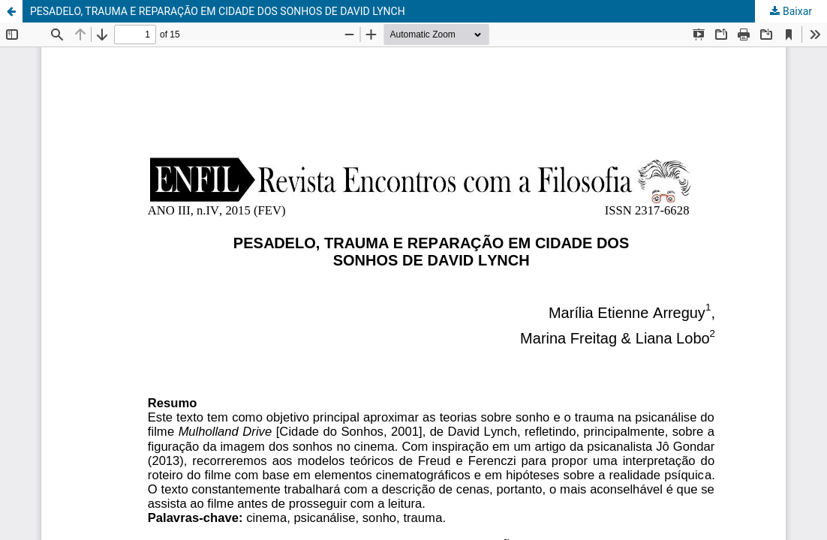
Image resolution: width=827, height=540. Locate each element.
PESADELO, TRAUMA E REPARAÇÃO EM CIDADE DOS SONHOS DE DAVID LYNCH (217, 11)
